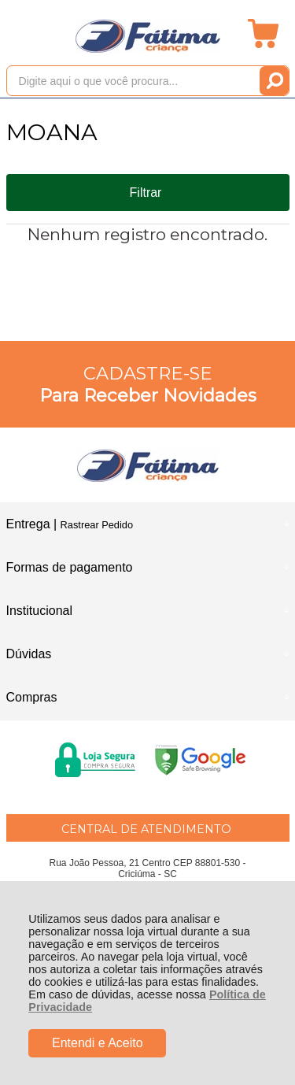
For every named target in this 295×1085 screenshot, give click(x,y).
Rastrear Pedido (97, 525)
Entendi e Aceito (97, 1043)
